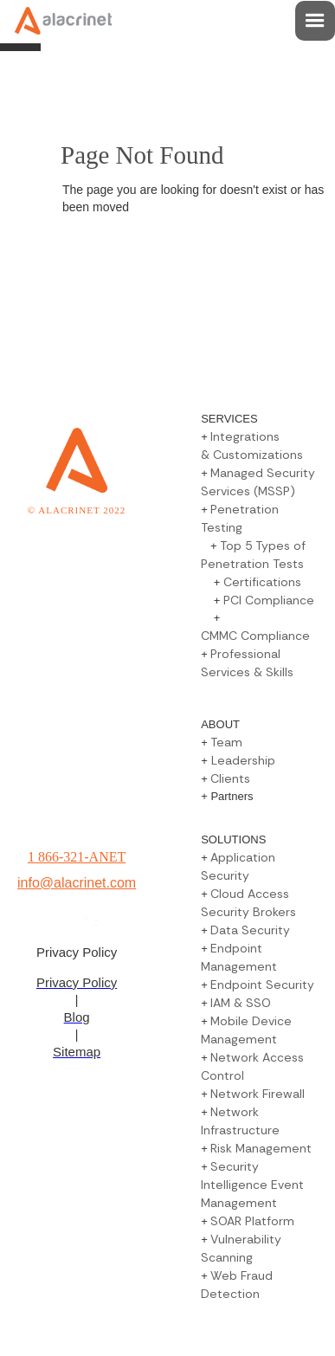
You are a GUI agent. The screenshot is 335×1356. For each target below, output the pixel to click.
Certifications (262, 582)
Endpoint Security (262, 984)
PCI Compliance (268, 600)
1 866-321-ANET (77, 856)
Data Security (250, 930)
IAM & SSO (240, 1003)
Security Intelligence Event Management (252, 1185)
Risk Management (261, 1148)
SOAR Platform (252, 1221)
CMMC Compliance (255, 635)
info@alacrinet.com (76, 882)
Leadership (241, 760)
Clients (230, 778)
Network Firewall (257, 1093)
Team (226, 742)
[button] (315, 21)
